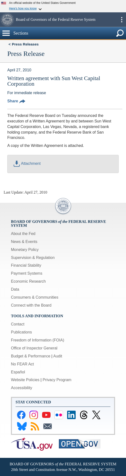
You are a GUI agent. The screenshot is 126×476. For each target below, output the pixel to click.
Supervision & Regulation (33, 258)
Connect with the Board (31, 305)
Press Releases (25, 44)
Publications (21, 332)
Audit (57, 356)
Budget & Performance (30, 356)
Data (15, 289)
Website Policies (25, 380)
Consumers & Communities (34, 297)
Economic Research (28, 281)
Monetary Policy (25, 250)
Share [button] (16, 101)
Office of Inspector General (34, 348)
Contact (17, 324)
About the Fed (23, 234)
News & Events (24, 242)
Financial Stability (26, 265)
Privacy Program (57, 380)
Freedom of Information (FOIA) (37, 340)
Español (18, 372)
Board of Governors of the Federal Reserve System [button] (55, 19)
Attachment (27, 163)
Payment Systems (26, 273)
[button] (7, 19)
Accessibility (21, 388)
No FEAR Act (22, 364)
